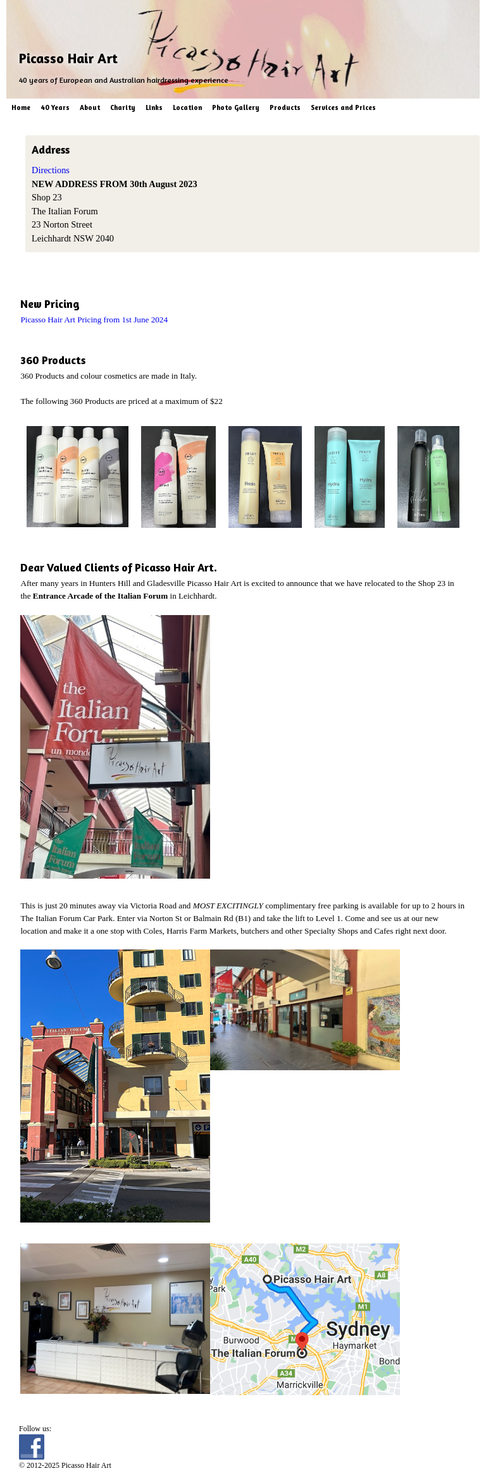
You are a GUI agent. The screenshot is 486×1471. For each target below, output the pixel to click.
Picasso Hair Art (68, 58)
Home (20, 107)
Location (187, 107)
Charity (122, 107)
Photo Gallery (235, 107)
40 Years (55, 107)
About (90, 107)
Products (285, 107)
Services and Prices (343, 107)
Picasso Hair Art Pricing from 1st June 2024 (94, 319)
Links (154, 107)
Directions (51, 170)
